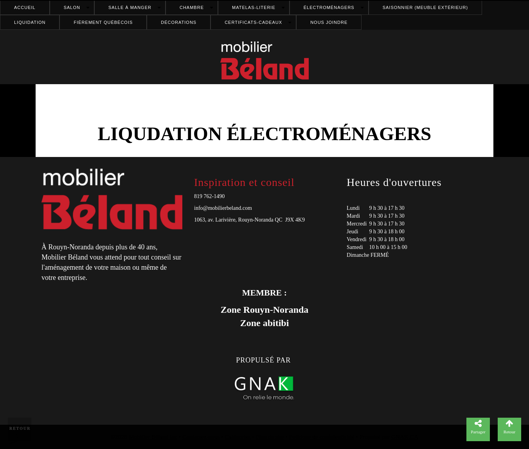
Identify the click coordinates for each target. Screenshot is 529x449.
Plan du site (270, 436)
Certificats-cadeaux (253, 22)
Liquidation (29, 22)
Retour (20, 428)
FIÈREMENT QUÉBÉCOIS (103, 22)
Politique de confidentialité (321, 436)
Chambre (192, 7)
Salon (72, 7)
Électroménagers (329, 7)
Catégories (238, 436)
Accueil (25, 7)
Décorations (178, 22)
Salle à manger (129, 7)
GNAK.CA (405, 436)
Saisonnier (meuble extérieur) (425, 7)
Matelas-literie (253, 7)
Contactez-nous (201, 436)
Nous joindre (328, 22)
